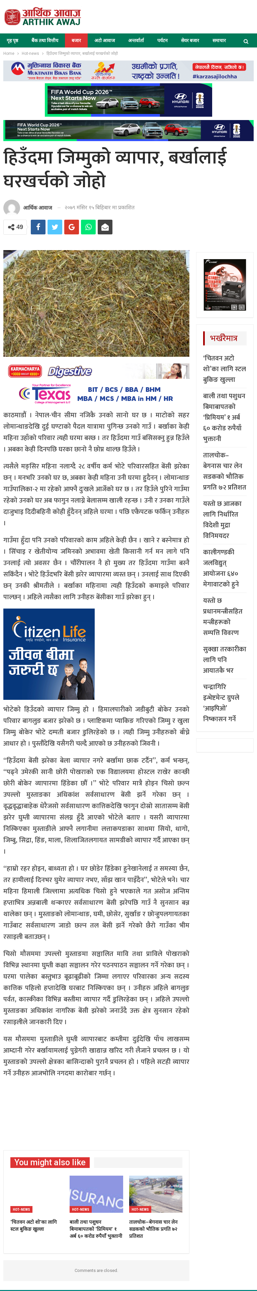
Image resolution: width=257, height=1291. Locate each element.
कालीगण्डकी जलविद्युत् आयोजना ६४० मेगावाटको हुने (221, 568)
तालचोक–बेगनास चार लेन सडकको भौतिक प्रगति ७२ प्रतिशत (224, 471)
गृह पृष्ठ (12, 40)
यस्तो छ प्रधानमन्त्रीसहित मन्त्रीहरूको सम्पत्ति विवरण (223, 617)
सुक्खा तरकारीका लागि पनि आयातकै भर (224, 660)
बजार (76, 40)
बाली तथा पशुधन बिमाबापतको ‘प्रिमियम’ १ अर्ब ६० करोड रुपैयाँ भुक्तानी (224, 418)
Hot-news (21, 1209)
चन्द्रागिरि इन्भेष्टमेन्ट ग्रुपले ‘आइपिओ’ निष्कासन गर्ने (221, 703)
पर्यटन (162, 40)
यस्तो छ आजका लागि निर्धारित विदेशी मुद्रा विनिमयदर (222, 520)
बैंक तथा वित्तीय (44, 40)
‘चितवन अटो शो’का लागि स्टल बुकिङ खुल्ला (224, 369)
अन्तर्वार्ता (136, 40)
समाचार (219, 40)
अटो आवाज (104, 40)
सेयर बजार (190, 40)
